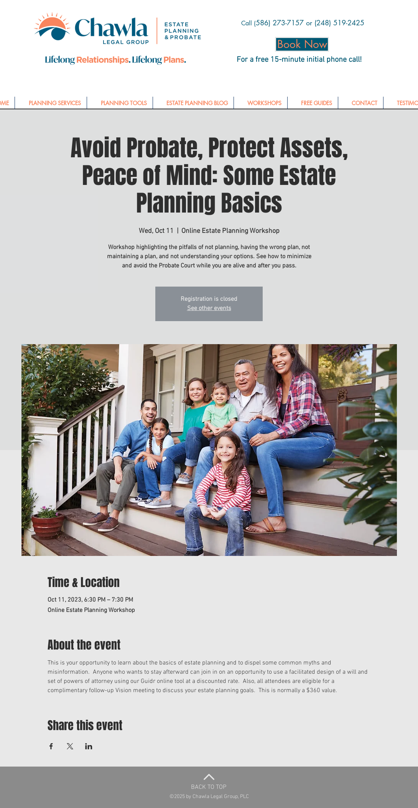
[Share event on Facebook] (51, 746)
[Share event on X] (70, 746)
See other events (209, 308)
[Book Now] (302, 44)
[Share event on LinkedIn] (88, 746)
